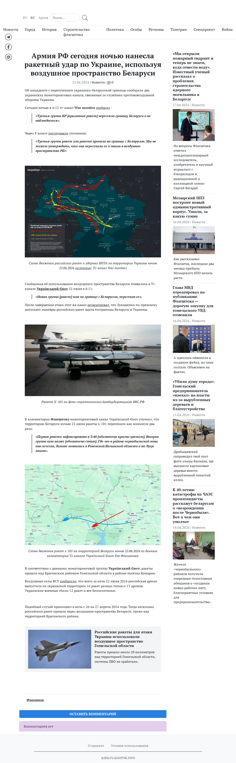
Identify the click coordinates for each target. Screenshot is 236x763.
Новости (10, 21)
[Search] (194, 8)
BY (157, 8)
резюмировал (98, 297)
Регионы (156, 21)
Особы (136, 21)
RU (164, 8)
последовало (58, 125)
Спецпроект (204, 21)
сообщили (68, 573)
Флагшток (35, 692)
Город (30, 21)
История (49, 21)
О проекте (96, 738)
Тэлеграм (178, 21)
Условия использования (129, 738)
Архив (175, 8)
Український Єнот (52, 280)
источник (83, 260)
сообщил (103, 100)
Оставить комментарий (93, 706)
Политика (115, 21)
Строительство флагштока (76, 24)
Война (227, 21)
